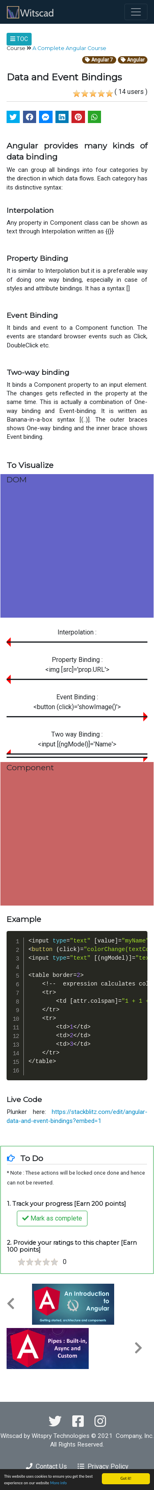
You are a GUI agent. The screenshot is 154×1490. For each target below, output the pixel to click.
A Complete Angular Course (69, 48)
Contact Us (46, 1466)
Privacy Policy (103, 1466)
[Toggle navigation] (135, 12)
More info (58, 1482)
